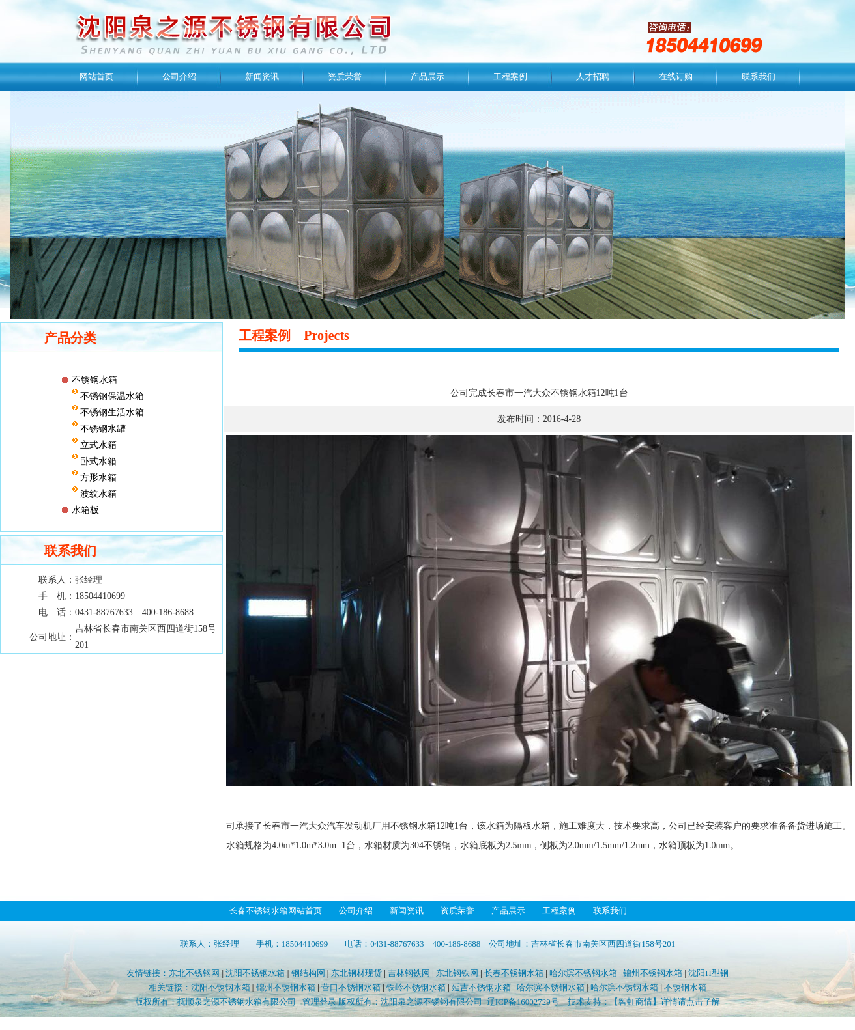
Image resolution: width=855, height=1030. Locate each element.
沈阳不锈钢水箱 (255, 973)
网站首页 (96, 76)
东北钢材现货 (356, 973)
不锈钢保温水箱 (111, 396)
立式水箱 (97, 445)
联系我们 (758, 76)
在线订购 (676, 76)
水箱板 (85, 510)
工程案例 (510, 76)
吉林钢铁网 (409, 973)
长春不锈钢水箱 (513, 973)
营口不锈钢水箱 (351, 987)
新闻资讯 (262, 76)
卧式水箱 (97, 461)
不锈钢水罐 (102, 429)
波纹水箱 (97, 494)
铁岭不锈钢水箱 (416, 987)
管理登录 (319, 1002)
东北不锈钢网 (194, 973)
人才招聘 (593, 76)
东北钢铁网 (457, 973)
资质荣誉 (345, 76)
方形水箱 (97, 477)
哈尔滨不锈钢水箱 (583, 973)
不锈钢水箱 (94, 380)
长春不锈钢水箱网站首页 (275, 910)
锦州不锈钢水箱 (652, 973)
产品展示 (427, 76)
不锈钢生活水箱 (111, 412)
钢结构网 (308, 973)
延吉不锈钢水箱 (481, 987)
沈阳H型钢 (708, 973)
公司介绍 (179, 76)
